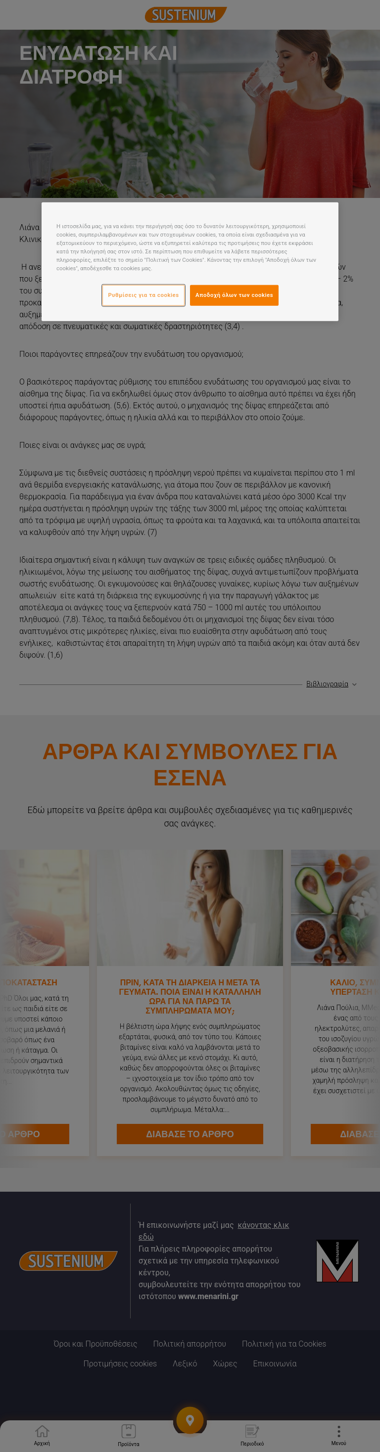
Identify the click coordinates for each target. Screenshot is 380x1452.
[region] (190, 261)
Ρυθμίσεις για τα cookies (143, 294)
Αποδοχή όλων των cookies (234, 294)
